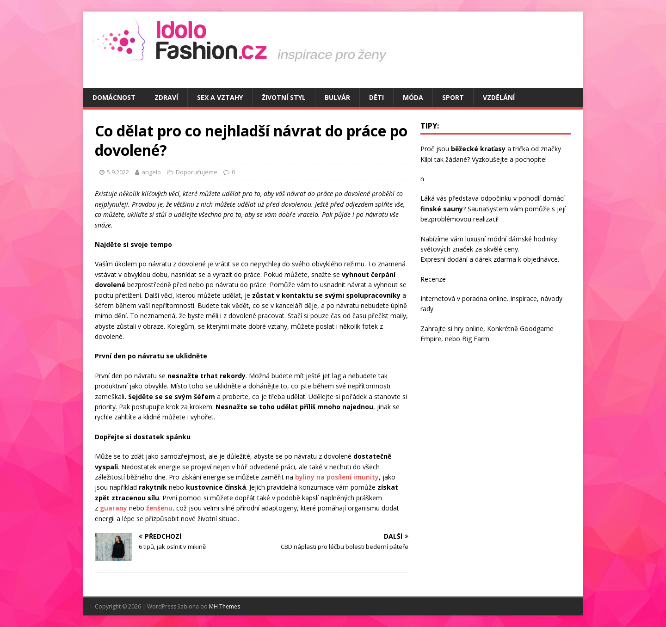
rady (426, 308)
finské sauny (441, 208)
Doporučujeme (196, 172)
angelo (151, 172)
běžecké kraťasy (478, 148)
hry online (468, 328)
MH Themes (224, 606)
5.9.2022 (118, 172)
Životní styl (284, 97)
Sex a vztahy (220, 97)
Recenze (433, 279)
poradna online (484, 298)
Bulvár (337, 97)
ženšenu (159, 508)
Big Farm (475, 338)
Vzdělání (499, 97)
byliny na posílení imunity (337, 477)
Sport (453, 97)
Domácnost (114, 97)
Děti (376, 97)
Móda (413, 97)
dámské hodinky (532, 238)
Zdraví (166, 97)
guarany (113, 508)
